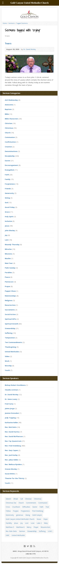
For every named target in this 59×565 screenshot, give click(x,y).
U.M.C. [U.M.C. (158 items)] (50, 531)
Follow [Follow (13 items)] (8, 511)
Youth (7, 370)
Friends (8, 189)
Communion (10, 137)
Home (5, 23)
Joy (6, 235)
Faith (7, 175)
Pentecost (9, 282)
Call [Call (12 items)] (21, 499)
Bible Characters (11, 119)
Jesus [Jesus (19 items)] (16, 523)
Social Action (10, 314)
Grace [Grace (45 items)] (39, 519)
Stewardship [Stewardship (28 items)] (32, 531)
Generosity (9, 193)
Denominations (11, 151)
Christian (8, 123)
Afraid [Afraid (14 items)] (15, 499)
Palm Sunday (10, 268)
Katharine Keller (11, 422)
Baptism (8, 109)
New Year (9, 263)
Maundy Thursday (12, 244)
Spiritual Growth (11, 324)
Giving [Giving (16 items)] (27, 515)
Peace (7, 277)
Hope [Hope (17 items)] (45, 519)
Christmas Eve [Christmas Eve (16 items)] (11, 503)
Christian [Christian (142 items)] (28, 499)
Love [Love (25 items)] (32, 523)
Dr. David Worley (29, 49)
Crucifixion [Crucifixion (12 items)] (16, 507)
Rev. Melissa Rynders (13, 464)
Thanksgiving (10, 347)
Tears (8, 43)
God (6, 202)
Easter (7, 161)
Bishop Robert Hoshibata (15, 385)
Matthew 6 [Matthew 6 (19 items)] (20, 527)
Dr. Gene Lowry (11, 399)
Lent (7, 240)
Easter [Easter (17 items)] (34, 507)
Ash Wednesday (11, 100)
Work (7, 361)
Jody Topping (10, 418)
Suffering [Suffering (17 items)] (42, 531)
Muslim (8, 258)
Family (7, 179)
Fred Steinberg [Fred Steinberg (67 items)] (37, 511)
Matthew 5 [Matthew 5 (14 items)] (10, 527)
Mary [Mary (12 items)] (46, 523)
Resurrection (10, 305)
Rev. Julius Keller (11, 460)
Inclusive (8, 221)
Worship (8, 366)
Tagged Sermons (22, 23)
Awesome (9, 105)
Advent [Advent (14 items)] (8, 499)
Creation (8, 147)
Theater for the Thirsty (14, 478)
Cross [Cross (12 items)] (8, 507)
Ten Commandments (13, 342)
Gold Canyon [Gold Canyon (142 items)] (37, 515)
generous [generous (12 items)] (19, 515)
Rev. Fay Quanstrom (13, 441)
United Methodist (12, 352)
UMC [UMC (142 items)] (7, 535)
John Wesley (10, 230)
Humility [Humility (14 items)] (9, 523)
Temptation (10, 338)
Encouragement (11, 165)
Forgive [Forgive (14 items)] (16, 511)
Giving (7, 198)
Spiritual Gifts (10, 319)
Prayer (7, 286)
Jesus (7, 226)
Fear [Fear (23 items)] (47, 507)
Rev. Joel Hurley (11, 455)
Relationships (10, 296)
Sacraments (10, 310)
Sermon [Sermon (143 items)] (22, 531)
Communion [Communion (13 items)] (42, 503)
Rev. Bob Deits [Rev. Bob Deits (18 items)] (11, 531)
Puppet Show (10, 291)
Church (7, 133)
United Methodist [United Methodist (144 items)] (18, 535)
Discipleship (10, 156)
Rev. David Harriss (12, 432)
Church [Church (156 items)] (21, 503)
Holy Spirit (9, 216)
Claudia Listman (11, 390)
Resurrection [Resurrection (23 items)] (45, 527)
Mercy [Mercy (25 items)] (29, 527)
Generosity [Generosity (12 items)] (10, 515)
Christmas (9, 128)
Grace (7, 212)
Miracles (8, 249)
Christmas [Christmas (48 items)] (37, 499)
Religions (8, 300)
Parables (8, 272)
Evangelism (9, 170)
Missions (8, 254)
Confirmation (10, 142)
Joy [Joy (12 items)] (21, 523)
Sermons (11, 23)
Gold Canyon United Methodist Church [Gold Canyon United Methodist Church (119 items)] (20, 519)
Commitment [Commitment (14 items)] (31, 503)
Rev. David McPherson (14, 436)
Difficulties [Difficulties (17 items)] (26, 507)
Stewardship (10, 328)
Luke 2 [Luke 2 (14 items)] (39, 523)
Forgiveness (10, 184)
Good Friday (10, 207)
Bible (7, 114)
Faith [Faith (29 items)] (41, 507)
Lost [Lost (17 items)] (26, 523)
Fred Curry (9, 404)
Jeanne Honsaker (12, 413)
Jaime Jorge (9, 408)
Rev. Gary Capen (11, 450)
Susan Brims (10, 474)
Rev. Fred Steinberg (13, 446)
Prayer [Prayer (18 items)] (36, 527)
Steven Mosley (11, 469)
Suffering (8, 333)
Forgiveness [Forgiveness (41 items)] (25, 511)
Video (7, 356)
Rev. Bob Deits (11, 427)
